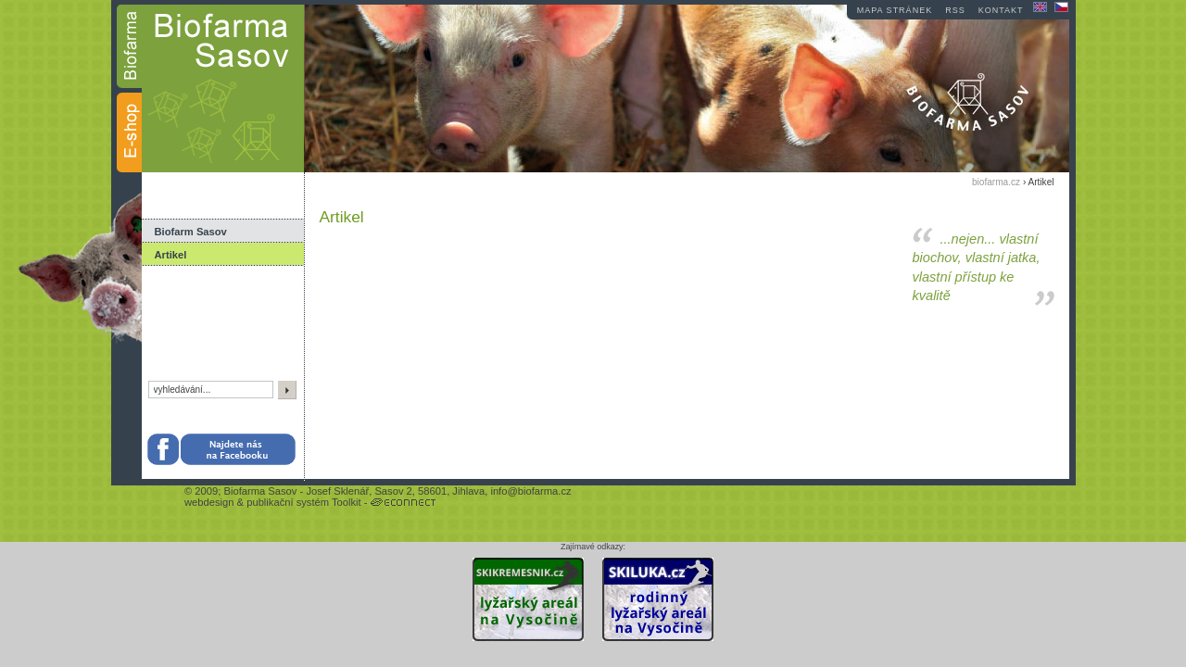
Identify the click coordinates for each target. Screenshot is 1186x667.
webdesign (209, 502)
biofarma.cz (996, 182)
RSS (955, 10)
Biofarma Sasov (259, 491)
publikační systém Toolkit (303, 502)
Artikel (171, 254)
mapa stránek (894, 10)
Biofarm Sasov (191, 231)
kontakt (1001, 10)
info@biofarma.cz (530, 491)
